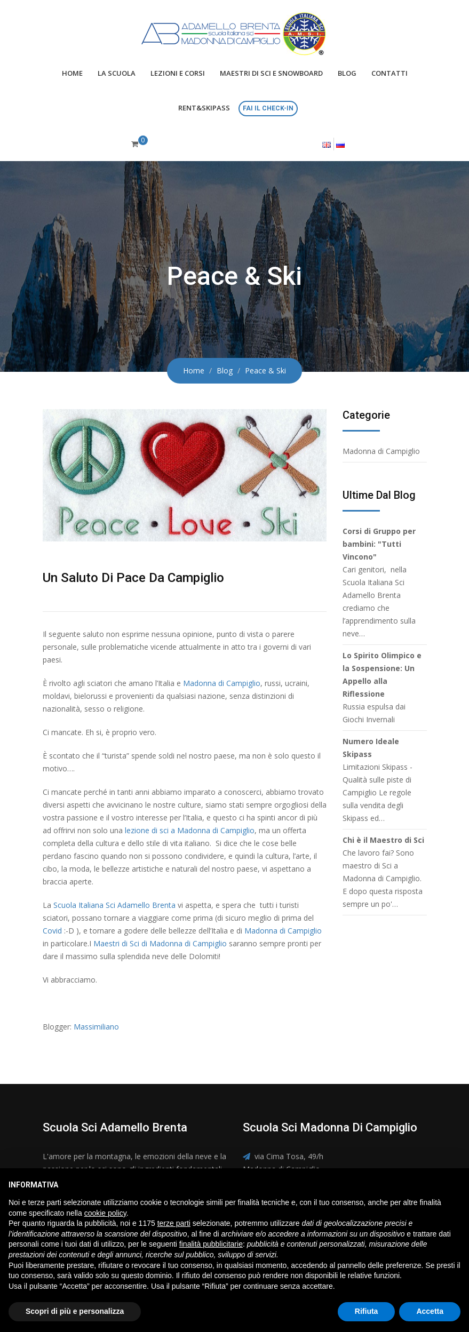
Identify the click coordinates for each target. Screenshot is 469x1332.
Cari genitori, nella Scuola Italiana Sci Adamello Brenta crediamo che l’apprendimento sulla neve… (379, 582)
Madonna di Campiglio (221, 683)
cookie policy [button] (105, 1213)
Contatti (389, 73)
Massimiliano (96, 1027)
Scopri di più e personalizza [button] (75, 1311)
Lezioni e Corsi (177, 73)
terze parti (173, 1223)
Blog (347, 73)
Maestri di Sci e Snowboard (271, 73)
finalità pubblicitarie (211, 1244)
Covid (52, 931)
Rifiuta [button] (366, 1311)
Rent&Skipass (204, 108)
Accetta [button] (429, 1311)
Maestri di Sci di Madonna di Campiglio (160, 943)
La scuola (117, 73)
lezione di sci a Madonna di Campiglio (190, 830)
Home (72, 73)
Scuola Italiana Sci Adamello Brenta (114, 905)
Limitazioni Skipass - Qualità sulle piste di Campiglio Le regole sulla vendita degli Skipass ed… (377, 779)
